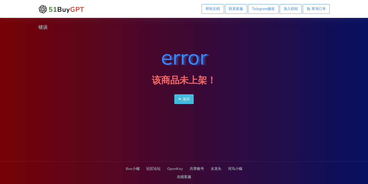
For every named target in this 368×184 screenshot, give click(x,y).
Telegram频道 (263, 8)
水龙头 (216, 169)
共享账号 (197, 169)
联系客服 (236, 8)
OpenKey (175, 169)
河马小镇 (235, 169)
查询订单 (316, 8)
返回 (184, 98)
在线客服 (184, 177)
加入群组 (291, 8)
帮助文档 (212, 8)
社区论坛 (153, 169)
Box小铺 (133, 169)
